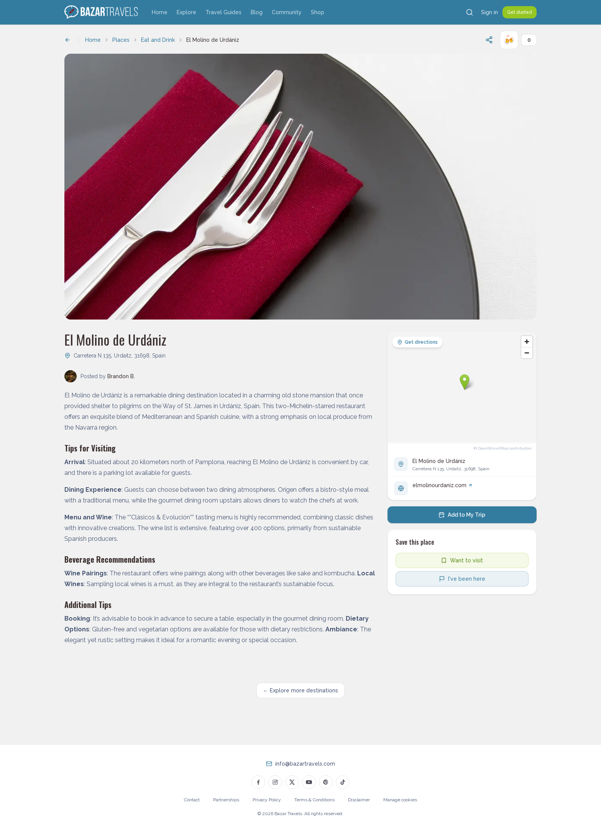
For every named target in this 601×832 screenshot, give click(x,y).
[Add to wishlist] (462, 560)
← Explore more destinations (300, 690)
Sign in (489, 12)
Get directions (417, 342)
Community (287, 12)
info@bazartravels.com (305, 764)
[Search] (469, 12)
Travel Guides (223, 12)
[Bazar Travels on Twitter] (292, 782)
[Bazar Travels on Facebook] (258, 782)
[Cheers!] (509, 40)
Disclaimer (359, 799)
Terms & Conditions (314, 799)
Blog (257, 12)
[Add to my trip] (462, 514)
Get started (519, 12)
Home (159, 12)
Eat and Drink (158, 40)
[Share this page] (489, 40)
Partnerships (226, 799)
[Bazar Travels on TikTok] (343, 782)
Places (121, 40)
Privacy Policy (267, 799)
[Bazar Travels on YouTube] (309, 782)
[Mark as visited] (462, 579)
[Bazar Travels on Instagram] (275, 782)
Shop (317, 12)
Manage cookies (400, 799)
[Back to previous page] (67, 39)
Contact (192, 799)
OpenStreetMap (493, 448)
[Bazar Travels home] (102, 12)
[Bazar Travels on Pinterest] (326, 782)
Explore (186, 12)
